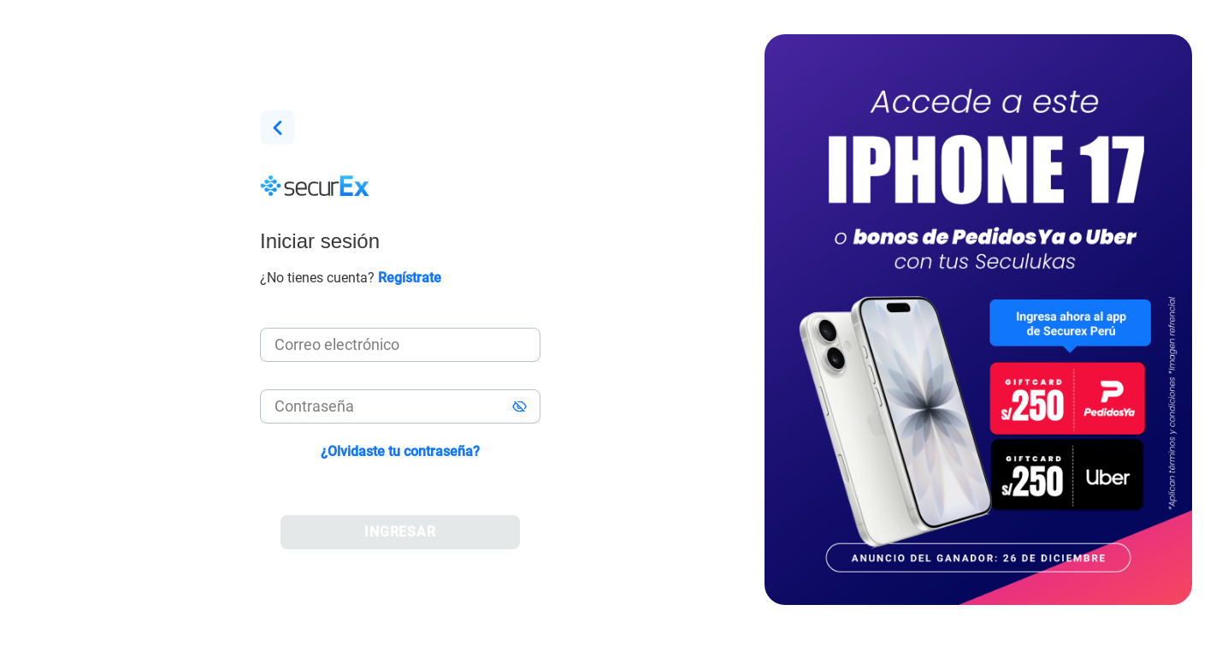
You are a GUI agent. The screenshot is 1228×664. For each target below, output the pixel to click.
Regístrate (409, 278)
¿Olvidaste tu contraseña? (400, 451)
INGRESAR (400, 532)
